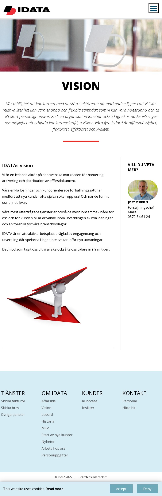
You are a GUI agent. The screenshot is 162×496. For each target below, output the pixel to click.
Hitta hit (129, 407)
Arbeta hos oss (53, 448)
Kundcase (89, 401)
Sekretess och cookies (93, 477)
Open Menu (153, 8)
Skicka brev (10, 407)
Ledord (47, 414)
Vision (46, 407)
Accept (121, 488)
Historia (48, 421)
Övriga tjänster (13, 414)
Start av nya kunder (57, 435)
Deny (147, 488)
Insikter (88, 407)
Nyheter (48, 441)
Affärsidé (49, 401)
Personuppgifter (55, 455)
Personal (130, 401)
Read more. (55, 488)
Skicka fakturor (13, 401)
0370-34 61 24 (139, 216)
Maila (132, 212)
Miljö (45, 428)
